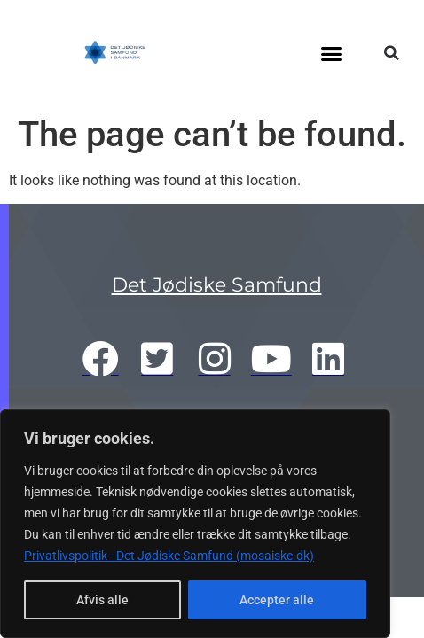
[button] (332, 53)
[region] (195, 523)
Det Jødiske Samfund (217, 285)
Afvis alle (102, 600)
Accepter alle (276, 600)
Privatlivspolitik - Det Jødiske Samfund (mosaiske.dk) (169, 556)
